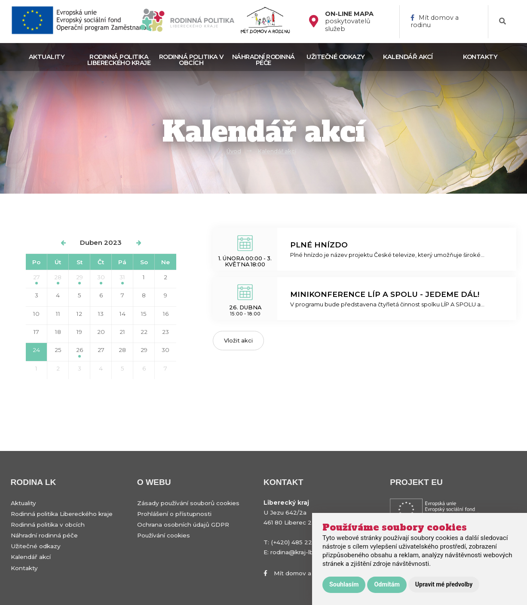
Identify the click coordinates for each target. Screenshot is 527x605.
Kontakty (480, 57)
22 (144, 331)
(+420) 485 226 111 (297, 542)
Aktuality (47, 57)
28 (57, 279)
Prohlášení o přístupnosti (174, 513)
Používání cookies (163, 535)
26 (79, 351)
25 (58, 349)
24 (36, 349)
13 (101, 313)
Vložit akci (238, 340)
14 (122, 313)
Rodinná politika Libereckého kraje (119, 60)
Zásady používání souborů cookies (188, 503)
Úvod (234, 151)
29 (79, 279)
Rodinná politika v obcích (191, 60)
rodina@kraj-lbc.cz (297, 552)
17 (36, 331)
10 (36, 313)
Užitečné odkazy (335, 57)
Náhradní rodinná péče (263, 60)
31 (122, 279)
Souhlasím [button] (343, 584)
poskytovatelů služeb (349, 21)
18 (58, 331)
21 (122, 331)
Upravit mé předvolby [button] (443, 584)
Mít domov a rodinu (435, 21)
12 (79, 313)
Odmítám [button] (386, 584)
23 (165, 331)
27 (36, 279)
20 (101, 331)
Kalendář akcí (408, 57)
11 (58, 313)
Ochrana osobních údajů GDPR (183, 524)
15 (144, 313)
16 (166, 313)
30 (101, 279)
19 (79, 331)
